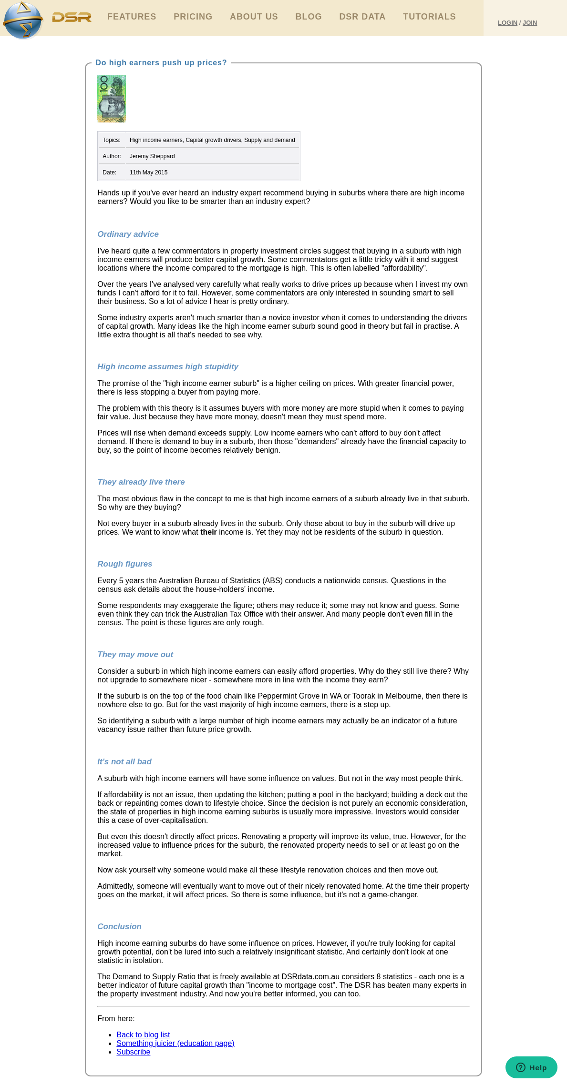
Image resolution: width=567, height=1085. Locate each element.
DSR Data (362, 16)
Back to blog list (143, 1035)
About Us (254, 16)
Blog (309, 16)
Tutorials (429, 16)
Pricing (193, 16)
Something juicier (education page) (175, 1043)
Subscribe (133, 1052)
